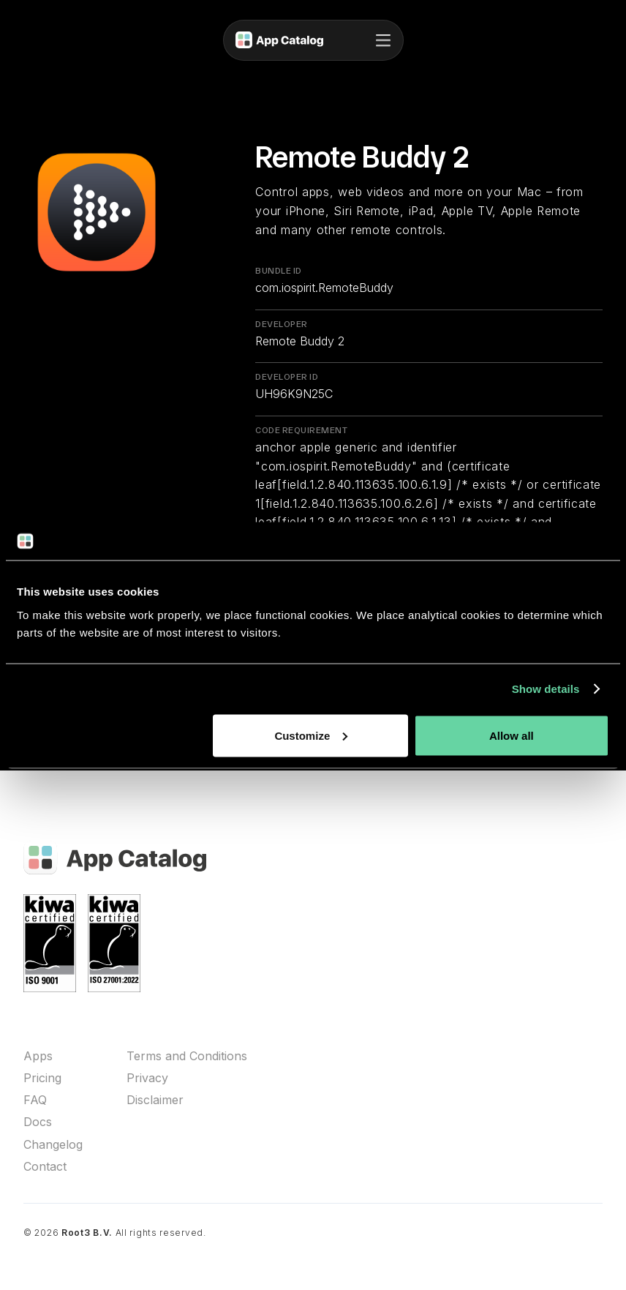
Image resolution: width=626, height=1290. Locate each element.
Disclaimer (155, 1100)
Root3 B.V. (87, 1232)
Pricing (42, 1078)
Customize (310, 735)
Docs (37, 1122)
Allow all (511, 735)
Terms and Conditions (187, 1056)
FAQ (35, 1100)
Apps (38, 1056)
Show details (546, 689)
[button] (383, 40)
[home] (279, 40)
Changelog (53, 1145)
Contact (45, 1167)
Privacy (147, 1078)
